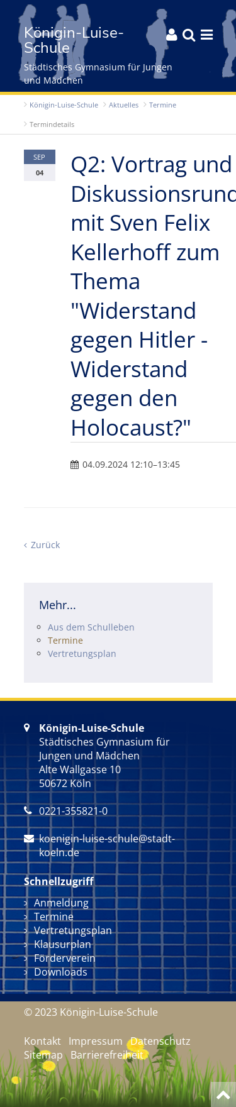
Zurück (45, 545)
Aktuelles (123, 104)
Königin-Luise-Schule (64, 104)
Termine (162, 104)
